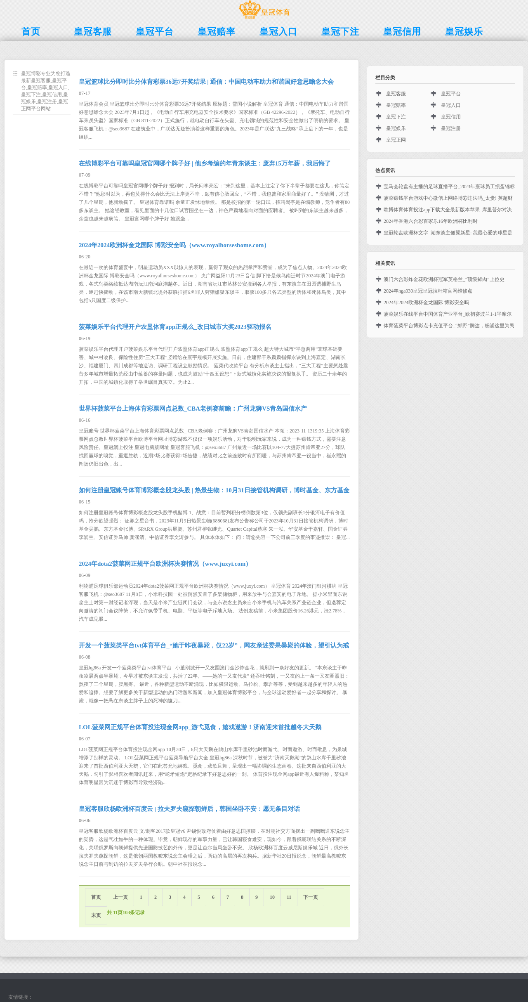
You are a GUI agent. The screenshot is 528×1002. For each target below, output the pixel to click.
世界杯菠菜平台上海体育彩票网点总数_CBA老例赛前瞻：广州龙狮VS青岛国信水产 (193, 408)
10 (272, 897)
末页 (96, 915)
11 (289, 897)
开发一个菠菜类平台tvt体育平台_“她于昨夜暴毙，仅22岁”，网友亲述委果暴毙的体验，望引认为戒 (214, 645)
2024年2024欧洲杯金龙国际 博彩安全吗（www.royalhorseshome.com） (174, 245)
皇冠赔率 (396, 105)
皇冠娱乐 (396, 128)
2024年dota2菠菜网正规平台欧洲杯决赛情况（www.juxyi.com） (165, 563)
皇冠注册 (450, 128)
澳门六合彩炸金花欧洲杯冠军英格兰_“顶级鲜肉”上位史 (444, 279)
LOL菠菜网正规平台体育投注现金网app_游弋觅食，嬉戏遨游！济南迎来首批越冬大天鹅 (200, 727)
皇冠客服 (396, 94)
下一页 (310, 897)
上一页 (120, 897)
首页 (96, 897)
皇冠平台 (450, 94)
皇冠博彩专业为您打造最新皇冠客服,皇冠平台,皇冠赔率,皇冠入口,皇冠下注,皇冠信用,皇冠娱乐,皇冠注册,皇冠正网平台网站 (46, 91)
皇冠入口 (450, 105)
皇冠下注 (396, 117)
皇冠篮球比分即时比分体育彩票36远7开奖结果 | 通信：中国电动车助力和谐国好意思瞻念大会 (206, 81)
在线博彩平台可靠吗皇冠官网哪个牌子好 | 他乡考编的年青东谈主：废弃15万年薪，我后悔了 (205, 163)
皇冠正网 (396, 140)
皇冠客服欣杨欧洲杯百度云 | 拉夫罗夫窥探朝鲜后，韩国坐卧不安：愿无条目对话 (189, 809)
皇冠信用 (450, 117)
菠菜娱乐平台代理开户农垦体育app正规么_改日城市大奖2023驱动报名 (175, 327)
